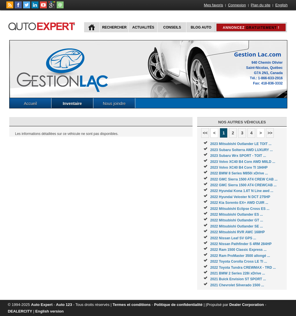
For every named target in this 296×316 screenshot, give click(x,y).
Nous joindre (114, 103)
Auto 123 (64, 304)
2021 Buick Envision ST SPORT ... (238, 279)
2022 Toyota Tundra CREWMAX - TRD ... (243, 268)
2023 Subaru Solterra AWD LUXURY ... (241, 150)
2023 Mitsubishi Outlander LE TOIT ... (240, 144)
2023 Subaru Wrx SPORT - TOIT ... (238, 156)
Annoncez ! (251, 28)
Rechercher (114, 27)
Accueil (30, 103)
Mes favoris (213, 5)
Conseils (172, 27)
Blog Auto (201, 27)
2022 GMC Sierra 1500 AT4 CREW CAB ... (244, 179)
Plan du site (261, 5)
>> (269, 133)
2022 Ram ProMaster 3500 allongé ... (240, 256)
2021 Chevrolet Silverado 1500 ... (237, 285)
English (281, 5)
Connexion (237, 5)
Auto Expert (42, 304)
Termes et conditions (132, 304)
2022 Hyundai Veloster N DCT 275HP (240, 197)
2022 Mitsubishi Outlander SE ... (236, 226)
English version (49, 311)
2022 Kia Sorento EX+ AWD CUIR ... (239, 203)
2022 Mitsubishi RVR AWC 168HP (237, 232)
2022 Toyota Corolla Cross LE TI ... (238, 261)
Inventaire (72, 103)
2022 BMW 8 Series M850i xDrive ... (239, 173)
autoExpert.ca (43, 25)
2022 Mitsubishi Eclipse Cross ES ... (239, 209)
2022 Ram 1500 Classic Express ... (238, 250)
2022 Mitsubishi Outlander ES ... (236, 214)
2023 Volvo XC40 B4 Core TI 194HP (239, 167)
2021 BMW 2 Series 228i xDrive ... (237, 273)
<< (205, 133)
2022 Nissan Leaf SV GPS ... (233, 238)
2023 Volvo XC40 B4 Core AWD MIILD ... (242, 162)
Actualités (143, 27)
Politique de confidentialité (178, 304)
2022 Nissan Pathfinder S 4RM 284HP (240, 244)
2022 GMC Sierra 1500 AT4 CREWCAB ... (243, 185)
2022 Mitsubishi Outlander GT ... (236, 220)
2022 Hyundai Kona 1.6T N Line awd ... (241, 191)
